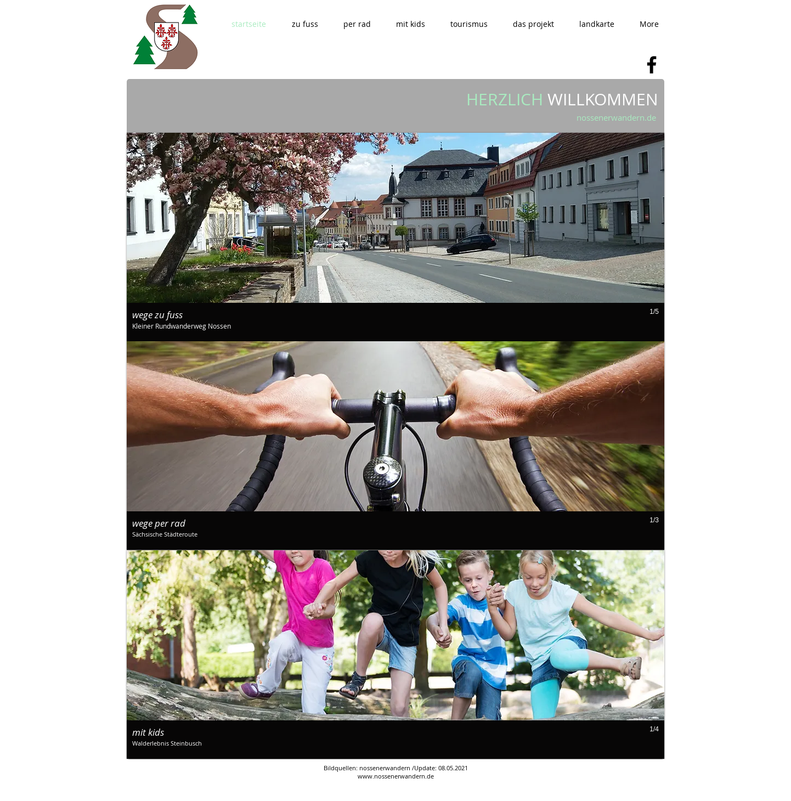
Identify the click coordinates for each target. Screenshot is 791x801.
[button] (304, 24)
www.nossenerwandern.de (396, 776)
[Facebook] (651, 64)
